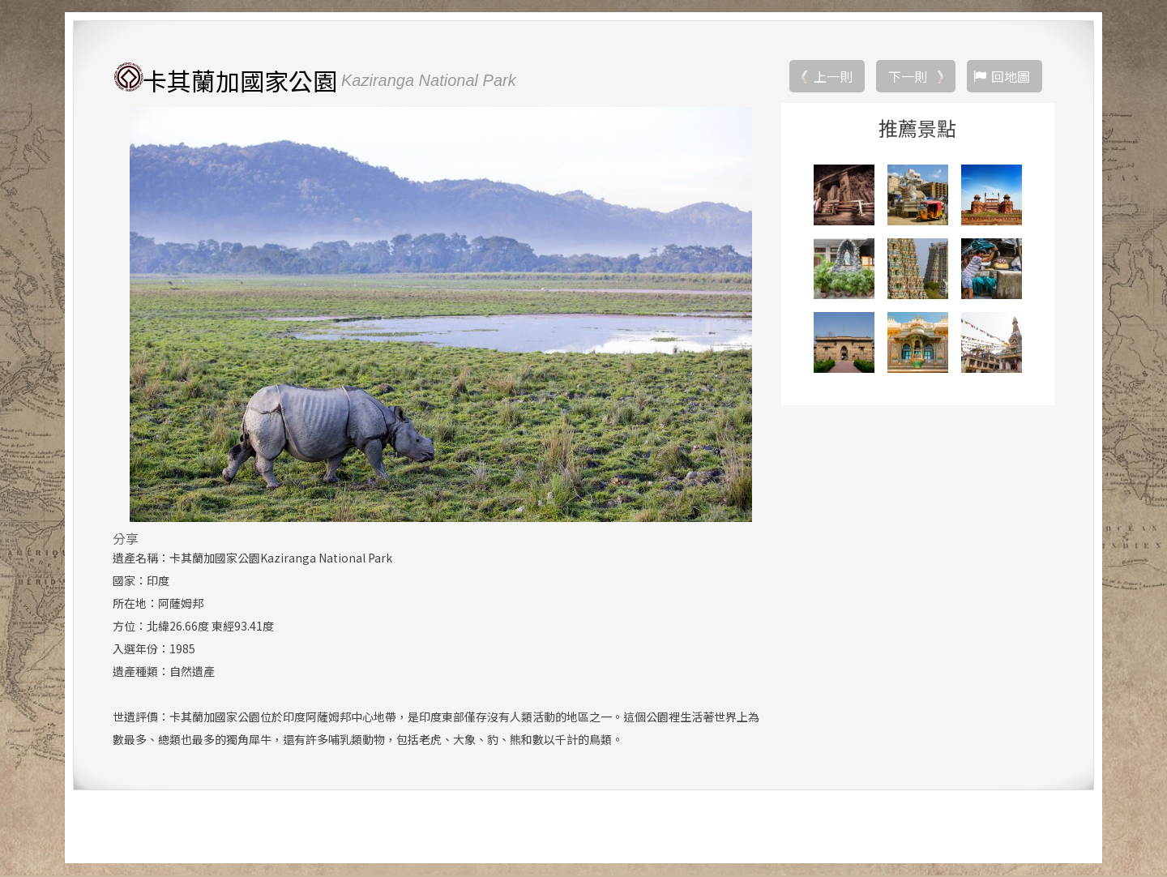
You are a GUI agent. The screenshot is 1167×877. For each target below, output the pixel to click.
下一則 (907, 77)
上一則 (833, 77)
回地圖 (1010, 77)
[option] (440, 315)
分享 (126, 539)
